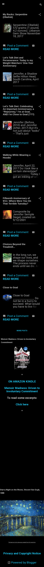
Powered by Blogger (22, 562)
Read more (11, 49)
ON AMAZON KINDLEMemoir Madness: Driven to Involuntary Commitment (22, 386)
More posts (22, 331)
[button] (39, 14)
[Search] (40, 4)
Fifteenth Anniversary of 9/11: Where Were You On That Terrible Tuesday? (17, 201)
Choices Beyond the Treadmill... (14, 245)
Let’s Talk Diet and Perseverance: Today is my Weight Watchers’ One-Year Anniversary (18, 61)
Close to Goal (10, 287)
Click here (22, 404)
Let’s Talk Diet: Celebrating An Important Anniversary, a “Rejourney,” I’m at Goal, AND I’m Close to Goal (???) (18, 110)
